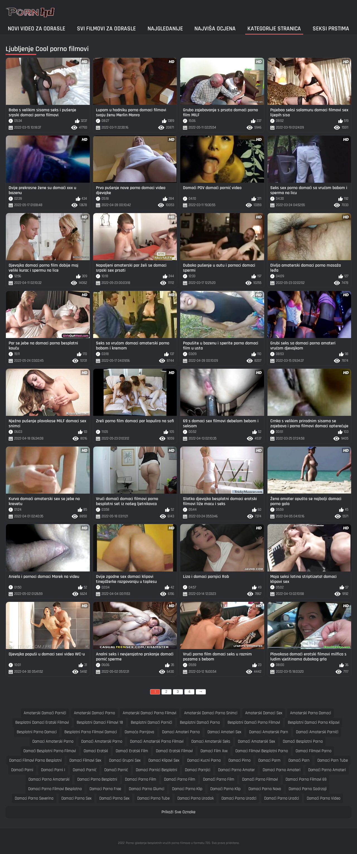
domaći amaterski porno (101, 741)
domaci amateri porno (181, 732)
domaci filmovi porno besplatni (35, 760)
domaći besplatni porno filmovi (49, 751)
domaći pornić (85, 770)
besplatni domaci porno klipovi (313, 722)
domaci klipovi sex (163, 760)
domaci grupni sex (125, 760)
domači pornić (116, 770)
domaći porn (299, 760)
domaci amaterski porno (52, 741)
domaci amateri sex (224, 732)
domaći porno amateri (327, 770)
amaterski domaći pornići (45, 713)
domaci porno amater (236, 770)
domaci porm (269, 760)
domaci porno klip (187, 789)
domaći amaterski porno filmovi (157, 741)
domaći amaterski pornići (317, 732)
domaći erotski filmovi (174, 751)
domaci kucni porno (204, 760)
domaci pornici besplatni (156, 770)
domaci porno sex (76, 798)
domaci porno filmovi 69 (306, 779)
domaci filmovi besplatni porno (261, 751)
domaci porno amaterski (48, 779)
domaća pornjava (139, 732)
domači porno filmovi (260, 779)
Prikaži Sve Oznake (178, 812)
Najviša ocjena (215, 28)
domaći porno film (179, 779)
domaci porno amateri (281, 770)
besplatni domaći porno (200, 722)
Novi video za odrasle (36, 28)
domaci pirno (239, 760)
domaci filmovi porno (313, 751)
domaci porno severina (34, 798)
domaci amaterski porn (268, 732)
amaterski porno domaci (310, 713)
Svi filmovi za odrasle (106, 28)
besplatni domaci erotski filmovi (42, 722)
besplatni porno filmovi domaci (90, 732)
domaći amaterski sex (256, 741)
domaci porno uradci (238, 798)
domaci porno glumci (146, 789)
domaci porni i (53, 770)
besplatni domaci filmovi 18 (100, 722)
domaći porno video (323, 798)
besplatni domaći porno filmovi (254, 722)
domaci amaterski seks (210, 741)
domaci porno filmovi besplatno (55, 789)
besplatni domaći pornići (151, 722)
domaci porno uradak (195, 798)
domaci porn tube (332, 760)
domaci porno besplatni (97, 779)
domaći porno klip (225, 789)
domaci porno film (140, 779)
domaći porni (22, 770)
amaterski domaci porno (94, 713)
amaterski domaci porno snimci (210, 713)
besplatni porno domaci (37, 732)
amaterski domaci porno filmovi (149, 713)
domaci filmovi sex (85, 760)
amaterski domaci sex (263, 713)
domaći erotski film (132, 751)
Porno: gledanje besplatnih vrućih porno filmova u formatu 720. (168, 843)
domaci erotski (96, 751)
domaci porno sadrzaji (308, 789)
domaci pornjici (197, 770)
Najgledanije (165, 28)
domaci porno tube (153, 798)
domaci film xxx (214, 751)
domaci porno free (105, 789)
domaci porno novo (265, 789)
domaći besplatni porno (303, 741)
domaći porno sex (114, 798)
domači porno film (218, 779)
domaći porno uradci (281, 798)
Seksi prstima (331, 28)
